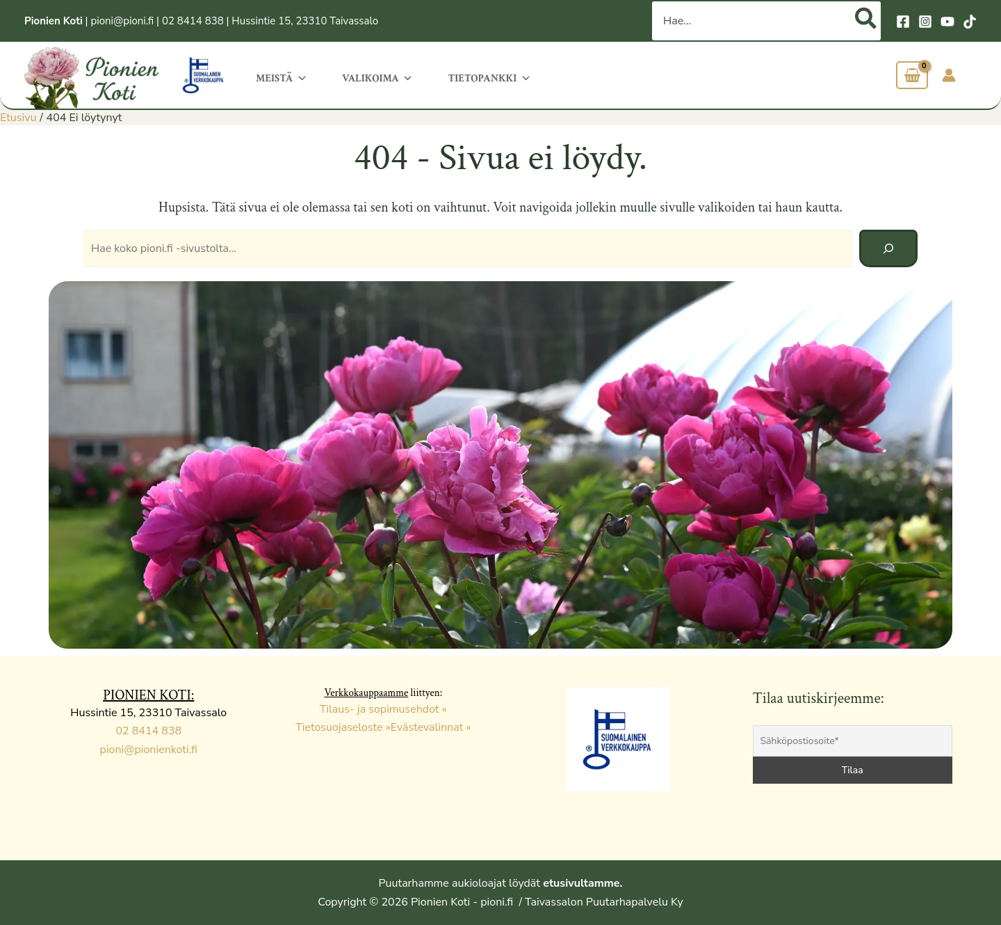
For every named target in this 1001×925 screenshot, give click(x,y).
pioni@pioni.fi (122, 21)
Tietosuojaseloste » (343, 727)
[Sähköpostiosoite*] (853, 741)
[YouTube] (947, 22)
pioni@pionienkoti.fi (148, 749)
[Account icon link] (949, 75)
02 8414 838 (193, 21)
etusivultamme (581, 883)
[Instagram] (925, 22)
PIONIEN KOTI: (148, 695)
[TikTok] (970, 22)
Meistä (281, 77)
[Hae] (866, 20)
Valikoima (377, 77)
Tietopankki (489, 77)
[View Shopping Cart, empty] (912, 75)
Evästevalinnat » (431, 727)
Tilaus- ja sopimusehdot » (383, 709)
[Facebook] (903, 22)
